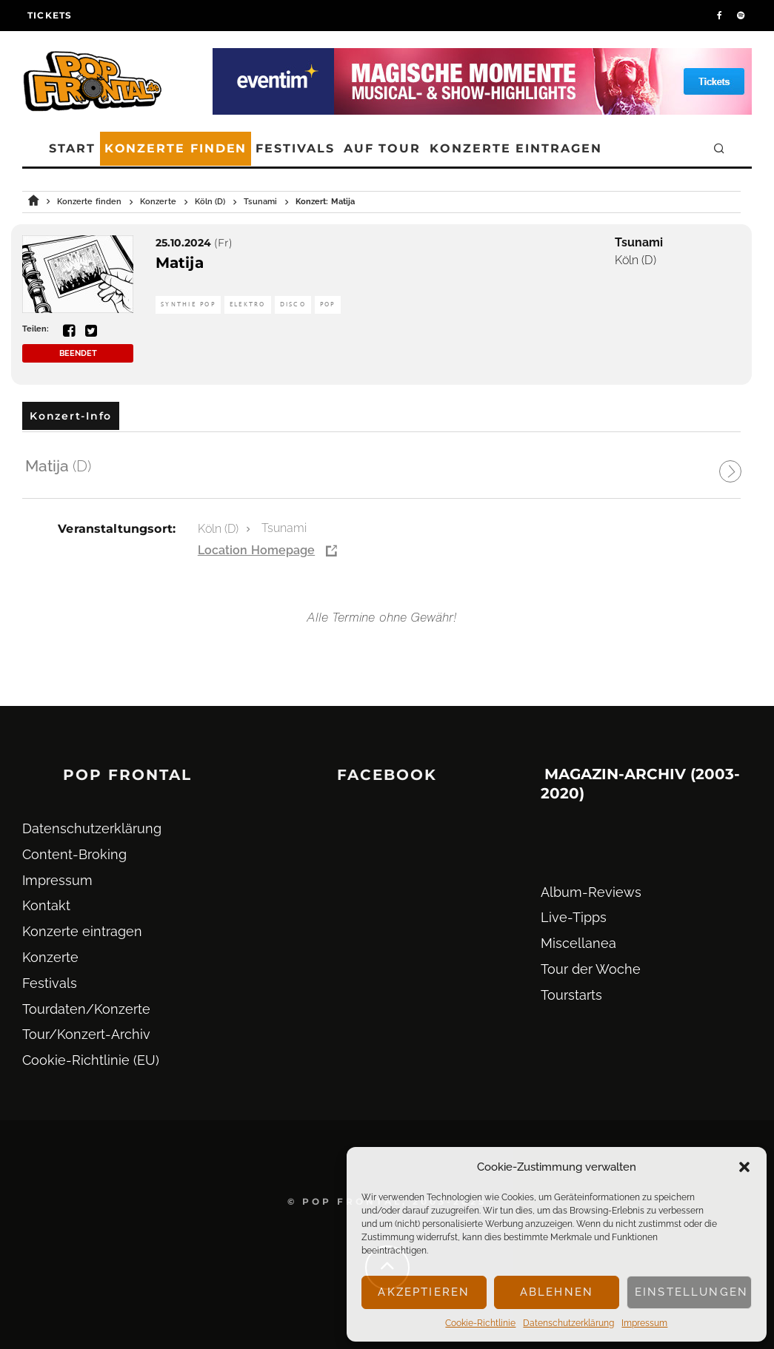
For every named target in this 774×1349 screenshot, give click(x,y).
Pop (328, 304)
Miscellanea (578, 943)
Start (72, 148)
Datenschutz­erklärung (568, 1323)
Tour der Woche (591, 969)
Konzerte (50, 957)
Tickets (49, 15)
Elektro (248, 304)
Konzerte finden (175, 148)
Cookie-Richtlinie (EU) (90, 1060)
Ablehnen (556, 1292)
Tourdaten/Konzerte (86, 1009)
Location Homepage (256, 550)
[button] (744, 1167)
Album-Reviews (591, 892)
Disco (293, 304)
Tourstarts (571, 995)
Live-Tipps (574, 917)
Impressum (644, 1323)
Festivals (295, 148)
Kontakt (46, 905)
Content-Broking (74, 854)
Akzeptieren (424, 1292)
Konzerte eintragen (516, 148)
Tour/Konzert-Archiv (86, 1034)
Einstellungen (691, 1292)
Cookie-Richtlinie (480, 1323)
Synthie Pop (188, 304)
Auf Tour (382, 148)
